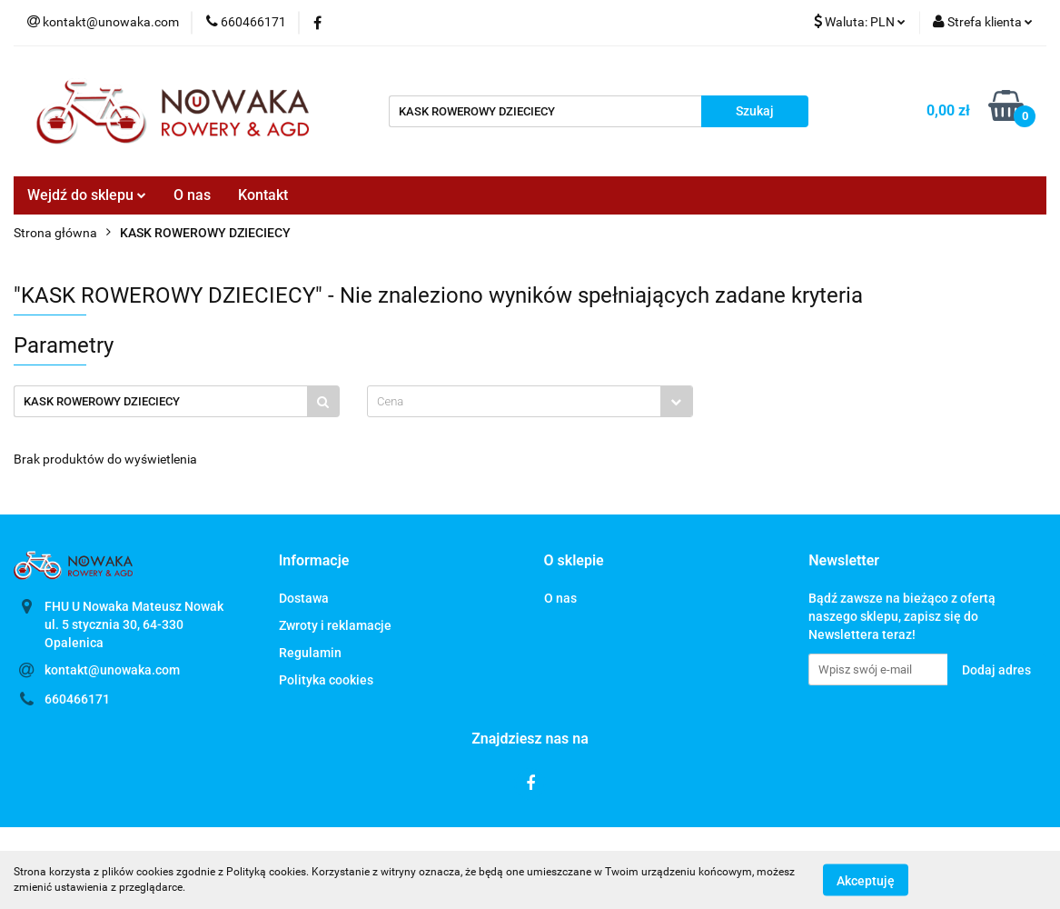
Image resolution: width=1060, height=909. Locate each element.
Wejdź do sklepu (86, 195)
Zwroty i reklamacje (335, 625)
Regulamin (310, 652)
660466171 (77, 699)
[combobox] (530, 401)
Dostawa (304, 598)
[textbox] (514, 401)
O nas (192, 195)
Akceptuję (866, 880)
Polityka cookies (326, 680)
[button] (314, 561)
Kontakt (263, 195)
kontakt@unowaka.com (112, 670)
